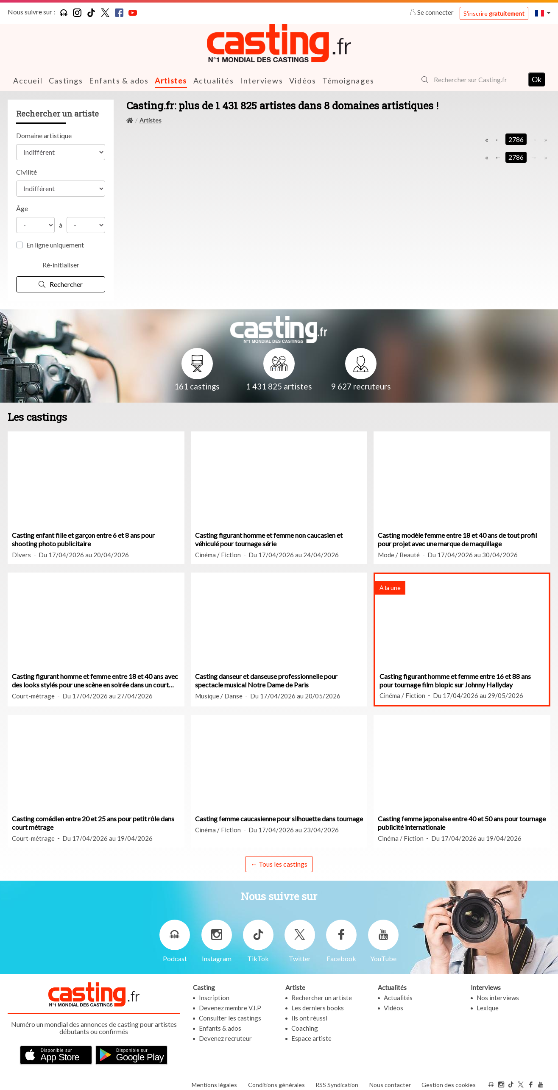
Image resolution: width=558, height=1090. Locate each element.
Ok (536, 79)
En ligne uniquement (55, 244)
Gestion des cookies (448, 1080)
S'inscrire (494, 13)
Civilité (26, 171)
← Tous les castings (279, 863)
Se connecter (432, 12)
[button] (542, 13)
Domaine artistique (44, 135)
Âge (22, 208)
